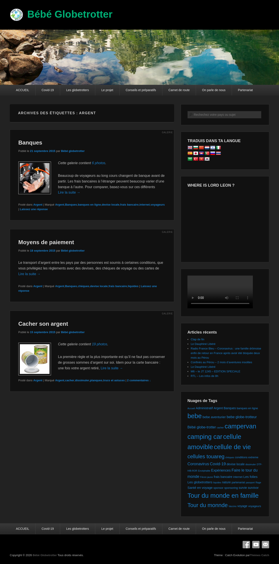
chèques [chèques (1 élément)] (229, 457)
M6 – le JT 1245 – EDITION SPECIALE (215, 371)
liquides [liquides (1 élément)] (217, 482)
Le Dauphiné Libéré (203, 344)
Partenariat (245, 90)
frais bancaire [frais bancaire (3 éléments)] (223, 477)
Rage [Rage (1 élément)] (258, 482)
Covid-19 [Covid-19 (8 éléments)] (218, 464)
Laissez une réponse (34, 209)
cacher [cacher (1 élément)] (220, 427)
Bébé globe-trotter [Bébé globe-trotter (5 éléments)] (201, 427)
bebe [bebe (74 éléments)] (194, 415)
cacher (69, 380)
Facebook (246, 544)
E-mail (265, 544)
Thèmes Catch (259, 555)
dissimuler (82, 380)
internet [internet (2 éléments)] (238, 477)
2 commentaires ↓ (139, 380)
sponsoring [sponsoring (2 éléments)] (231, 487)
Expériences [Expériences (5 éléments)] (221, 470)
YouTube (256, 544)
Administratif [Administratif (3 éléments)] (204, 408)
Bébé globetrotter (73, 151)
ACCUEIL (22, 90)
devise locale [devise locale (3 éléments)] (236, 464)
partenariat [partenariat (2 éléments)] (238, 482)
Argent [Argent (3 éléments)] (218, 408)
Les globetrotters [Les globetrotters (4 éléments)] (200, 482)
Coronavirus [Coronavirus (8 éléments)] (198, 464)
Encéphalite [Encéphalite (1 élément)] (204, 470)
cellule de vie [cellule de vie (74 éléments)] (232, 446)
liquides (133, 286)
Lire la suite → (69, 192)
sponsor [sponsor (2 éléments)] (218, 487)
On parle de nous (213, 90)
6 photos (98, 163)
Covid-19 (48, 90)
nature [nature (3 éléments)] (226, 482)
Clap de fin (197, 339)
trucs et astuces (114, 380)
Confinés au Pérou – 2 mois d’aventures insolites (221, 362)
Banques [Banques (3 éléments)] (230, 408)
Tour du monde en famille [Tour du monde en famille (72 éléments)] (223, 495)
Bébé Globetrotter (69, 14)
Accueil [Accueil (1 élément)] (191, 408)
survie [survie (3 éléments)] (243, 487)
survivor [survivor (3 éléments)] (253, 487)
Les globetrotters (77, 90)
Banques (30, 142)
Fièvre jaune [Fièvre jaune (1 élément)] (206, 477)
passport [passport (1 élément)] (250, 482)
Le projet (107, 90)
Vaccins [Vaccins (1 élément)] (233, 506)
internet (145, 204)
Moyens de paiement (46, 242)
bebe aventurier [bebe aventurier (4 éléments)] (214, 417)
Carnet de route (179, 90)
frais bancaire (129, 204)
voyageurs (158, 204)
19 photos (99, 344)
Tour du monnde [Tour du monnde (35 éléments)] (207, 505)
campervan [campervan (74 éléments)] (240, 426)
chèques (83, 286)
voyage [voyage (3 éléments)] (242, 506)
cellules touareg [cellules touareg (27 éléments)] (206, 456)
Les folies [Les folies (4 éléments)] (250, 477)
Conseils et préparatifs (141, 90)
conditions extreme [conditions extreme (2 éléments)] (246, 457)
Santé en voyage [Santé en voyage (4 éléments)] (200, 487)
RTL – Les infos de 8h (204, 376)
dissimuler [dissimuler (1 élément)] (250, 464)
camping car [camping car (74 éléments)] (204, 436)
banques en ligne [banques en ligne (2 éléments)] (247, 408)
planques (96, 380)
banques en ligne (89, 204)
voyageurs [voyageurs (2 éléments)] (254, 506)
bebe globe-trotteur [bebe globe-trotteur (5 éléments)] (242, 417)
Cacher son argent (43, 323)
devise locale (110, 204)
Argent (38, 204)
